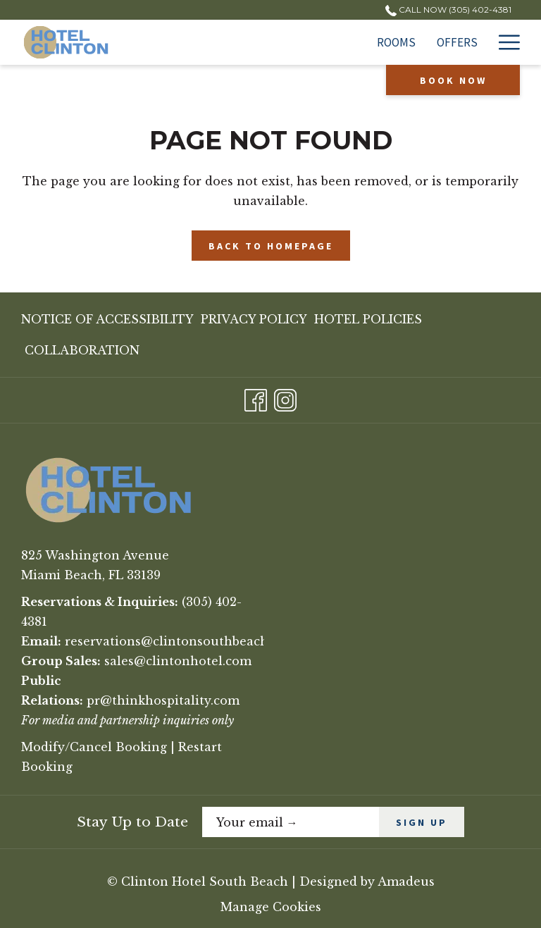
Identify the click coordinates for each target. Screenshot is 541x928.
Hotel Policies (368, 319)
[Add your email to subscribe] (290, 822)
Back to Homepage (271, 246)
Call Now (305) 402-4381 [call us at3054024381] (448, 9)
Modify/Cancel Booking (94, 747)
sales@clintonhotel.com (177, 661)
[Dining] (458, 42)
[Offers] (293, 42)
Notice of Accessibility (107, 319)
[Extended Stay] (376, 42)
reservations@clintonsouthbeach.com (181, 641)
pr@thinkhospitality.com (163, 700)
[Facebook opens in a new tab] (255, 399)
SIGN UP (421, 822)
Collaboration (82, 350)
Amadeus (406, 881)
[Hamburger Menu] (504, 42)
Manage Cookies (270, 907)
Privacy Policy (254, 319)
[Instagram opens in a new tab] (285, 399)
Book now (453, 80)
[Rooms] (232, 42)
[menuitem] (109, 319)
